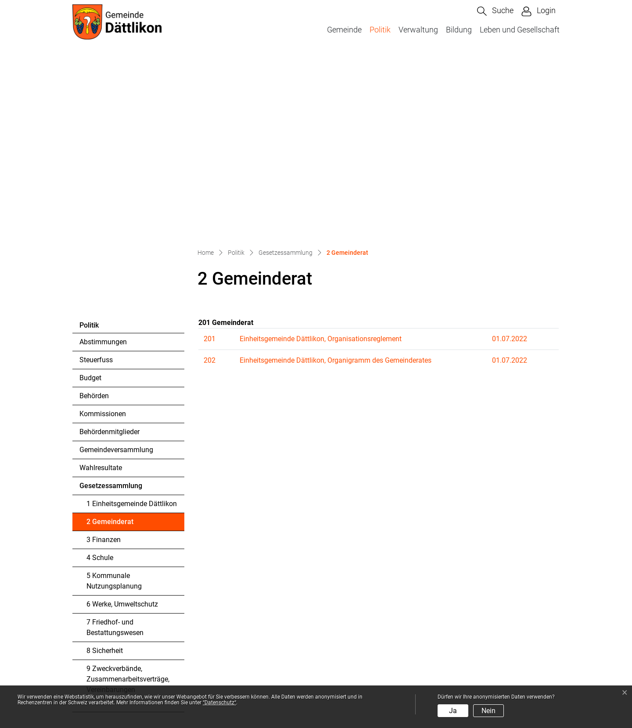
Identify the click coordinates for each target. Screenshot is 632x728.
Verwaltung (418, 29)
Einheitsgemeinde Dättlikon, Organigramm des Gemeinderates (335, 173)
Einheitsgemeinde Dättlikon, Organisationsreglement (321, 152)
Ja (453, 711)
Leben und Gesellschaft (520, 29)
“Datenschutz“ (219, 702)
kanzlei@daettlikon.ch (129, 658)
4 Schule (99, 371)
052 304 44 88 (120, 648)
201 (209, 152)
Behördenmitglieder (109, 245)
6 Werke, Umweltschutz (122, 417)
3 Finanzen (103, 353)
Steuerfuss (96, 173)
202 (209, 173)
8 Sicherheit (104, 464)
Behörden (94, 209)
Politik (380, 29)
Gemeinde (344, 29)
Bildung (459, 29)
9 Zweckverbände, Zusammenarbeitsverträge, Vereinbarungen (127, 492)
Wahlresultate (100, 281)
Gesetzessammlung (110, 299)
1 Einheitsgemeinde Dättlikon (131, 317)
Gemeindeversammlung (116, 263)
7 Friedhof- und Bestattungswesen (115, 440)
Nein (488, 711)
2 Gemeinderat (110, 337)
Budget (90, 191)
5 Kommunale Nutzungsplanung (114, 394)
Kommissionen (102, 227)
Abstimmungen (103, 155)
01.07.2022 (509, 152)
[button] (495, 11)
